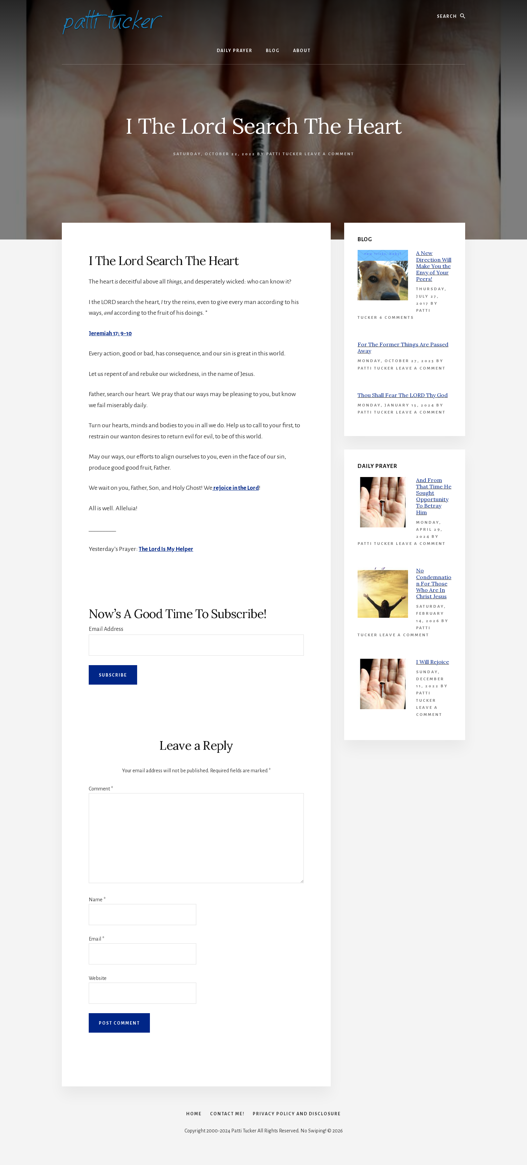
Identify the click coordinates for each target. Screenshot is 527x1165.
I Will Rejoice (432, 661)
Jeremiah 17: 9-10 (112, 333)
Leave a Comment (329, 154)
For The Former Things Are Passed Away (403, 347)
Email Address (106, 629)
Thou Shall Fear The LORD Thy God (403, 395)
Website (98, 978)
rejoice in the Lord (237, 487)
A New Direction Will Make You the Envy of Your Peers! (433, 266)
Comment (101, 788)
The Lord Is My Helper (168, 549)
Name (97, 899)
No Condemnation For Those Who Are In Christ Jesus (433, 583)
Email (96, 939)
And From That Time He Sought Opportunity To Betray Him (433, 496)
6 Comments (396, 317)
